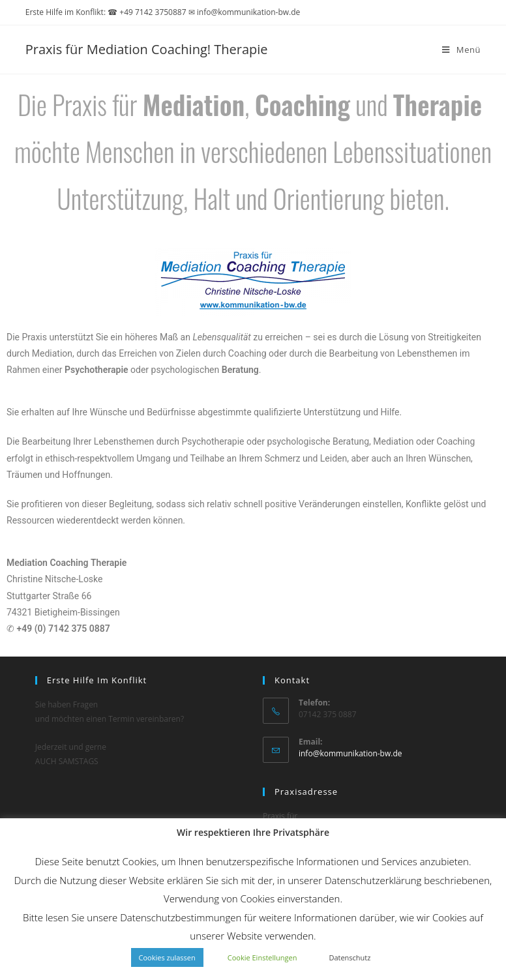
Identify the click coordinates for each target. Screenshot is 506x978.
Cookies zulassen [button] (167, 957)
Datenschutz (349, 957)
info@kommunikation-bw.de (350, 753)
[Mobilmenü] (461, 49)
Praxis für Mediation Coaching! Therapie (146, 49)
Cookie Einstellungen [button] (262, 957)
